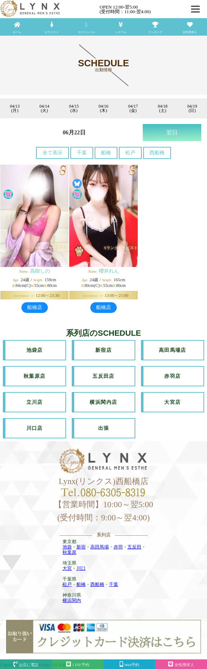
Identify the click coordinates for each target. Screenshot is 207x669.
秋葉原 (69, 552)
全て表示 (52, 152)
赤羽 (118, 547)
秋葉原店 (35, 376)
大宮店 (172, 402)
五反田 (134, 547)
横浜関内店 (103, 402)
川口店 (34, 428)
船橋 (106, 152)
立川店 (34, 402)
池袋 (67, 547)
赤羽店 (172, 376)
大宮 (67, 568)
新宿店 (103, 350)
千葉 (82, 152)
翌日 (172, 132)
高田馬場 (99, 547)
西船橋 (157, 152)
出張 (103, 428)
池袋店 (34, 350)
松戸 (130, 152)
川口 (81, 568)
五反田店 (103, 376)
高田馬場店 (172, 350)
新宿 (81, 547)
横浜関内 (71, 600)
